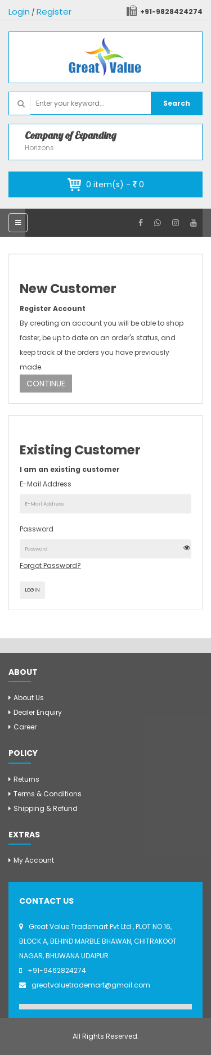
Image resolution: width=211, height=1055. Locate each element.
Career (25, 727)
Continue (45, 383)
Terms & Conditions (48, 794)
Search (176, 103)
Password (36, 529)
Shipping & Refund (46, 808)
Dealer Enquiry (38, 712)
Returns (26, 779)
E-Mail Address (45, 484)
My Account (34, 860)
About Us (29, 697)
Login (19, 11)
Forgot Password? (50, 565)
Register (54, 11)
